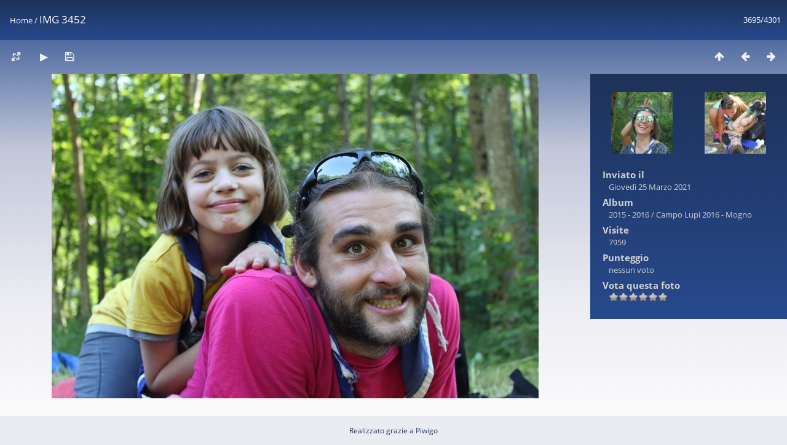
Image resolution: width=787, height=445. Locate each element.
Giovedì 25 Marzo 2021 (650, 186)
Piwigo (427, 430)
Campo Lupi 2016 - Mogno (704, 214)
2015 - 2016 (629, 214)
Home (21, 20)
